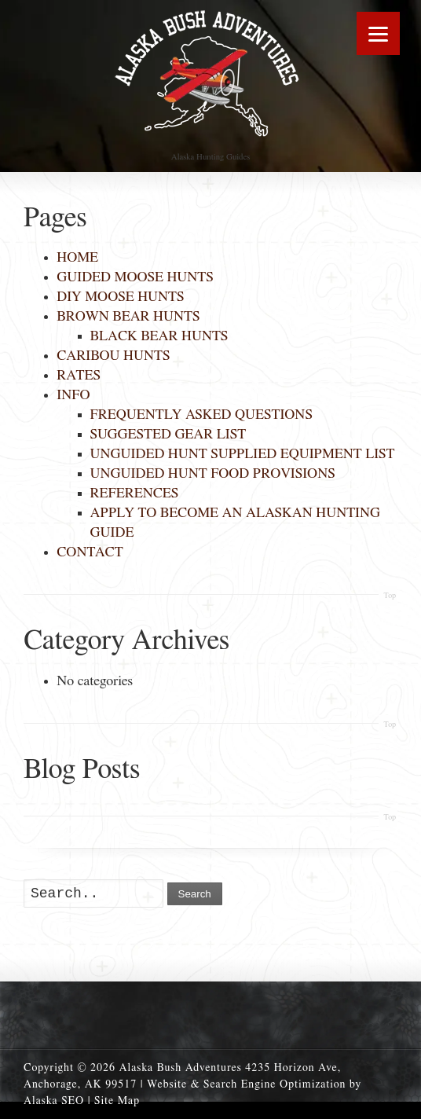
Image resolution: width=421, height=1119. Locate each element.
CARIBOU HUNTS (113, 356)
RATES (79, 376)
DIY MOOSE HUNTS (120, 297)
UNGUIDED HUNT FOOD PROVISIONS (212, 474)
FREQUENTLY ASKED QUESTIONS (201, 415)
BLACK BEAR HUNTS (159, 336)
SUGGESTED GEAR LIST (168, 434)
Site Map (117, 1100)
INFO (73, 395)
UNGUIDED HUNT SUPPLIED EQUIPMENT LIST (242, 454)
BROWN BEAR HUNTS (128, 317)
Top (389, 596)
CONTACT (90, 552)
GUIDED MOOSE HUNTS (135, 277)
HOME (77, 258)
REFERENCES (134, 493)
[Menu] (378, 33)
